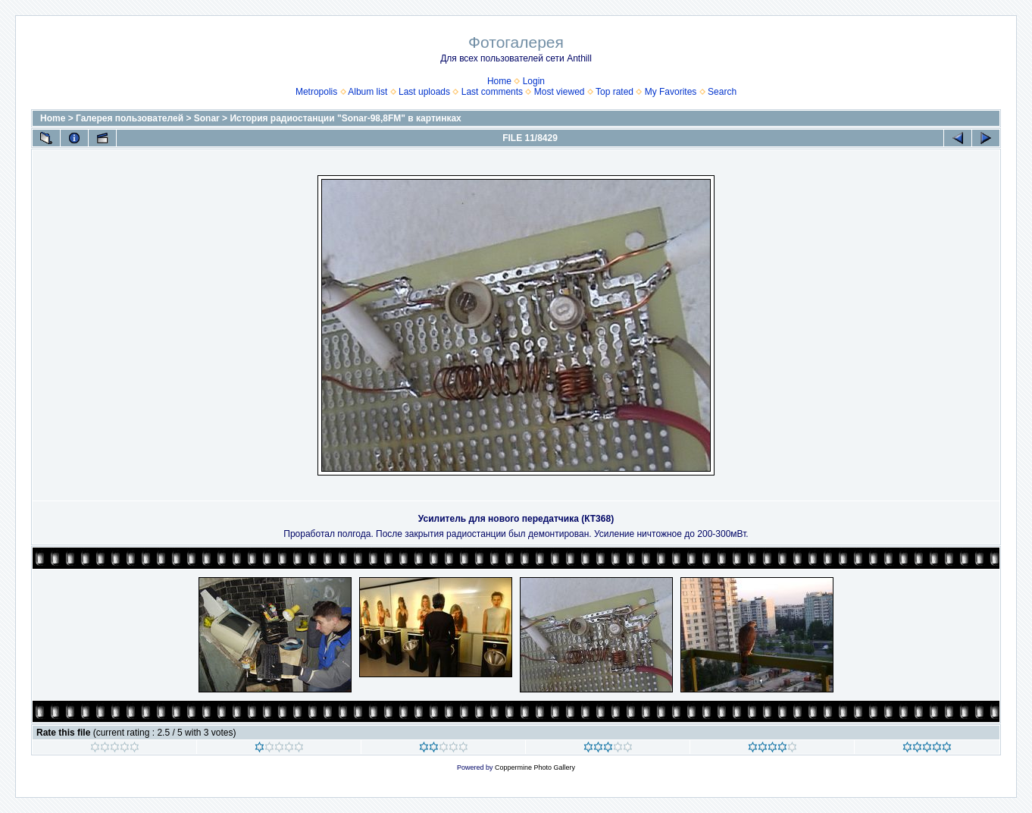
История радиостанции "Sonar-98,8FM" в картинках (345, 118)
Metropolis (316, 91)
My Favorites (671, 91)
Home (499, 81)
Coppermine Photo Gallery (535, 767)
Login (534, 81)
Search (722, 91)
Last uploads (424, 91)
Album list (367, 91)
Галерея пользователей (129, 118)
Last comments (492, 91)
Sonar (207, 118)
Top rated (614, 91)
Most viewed (559, 91)
